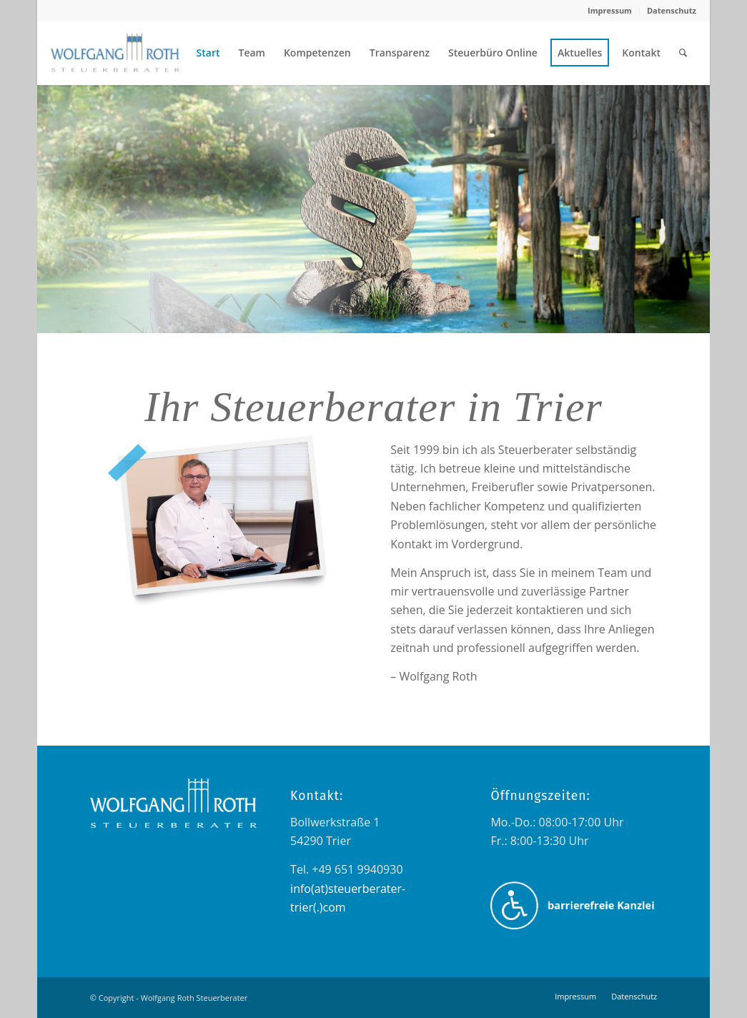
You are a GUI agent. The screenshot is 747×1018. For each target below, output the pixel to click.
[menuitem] (610, 10)
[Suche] (683, 53)
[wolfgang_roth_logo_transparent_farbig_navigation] (115, 53)
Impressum (610, 10)
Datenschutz (671, 10)
